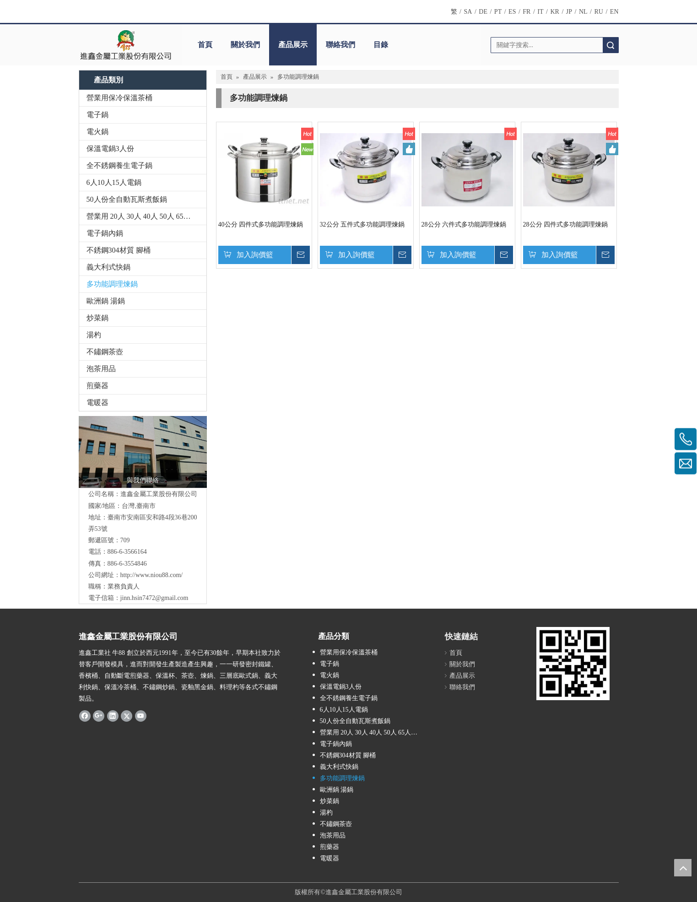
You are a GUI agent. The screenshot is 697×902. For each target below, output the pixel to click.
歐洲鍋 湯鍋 (105, 301)
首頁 (205, 45)
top (683, 867)
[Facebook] (85, 715)
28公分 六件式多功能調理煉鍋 (464, 224)
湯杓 (93, 335)
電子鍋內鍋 (104, 233)
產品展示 (293, 45)
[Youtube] (140, 715)
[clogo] (126, 45)
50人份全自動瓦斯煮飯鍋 (126, 199)
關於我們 (245, 45)
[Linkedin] (113, 715)
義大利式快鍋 (108, 267)
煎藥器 (97, 385)
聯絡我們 (340, 45)
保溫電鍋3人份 (110, 148)
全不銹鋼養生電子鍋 (119, 165)
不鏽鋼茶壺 (104, 352)
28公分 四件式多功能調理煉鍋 (565, 224)
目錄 (380, 45)
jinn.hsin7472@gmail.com (154, 597)
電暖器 (97, 402)
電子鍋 (97, 115)
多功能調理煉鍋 (112, 284)
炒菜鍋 (97, 318)
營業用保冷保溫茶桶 (119, 98)
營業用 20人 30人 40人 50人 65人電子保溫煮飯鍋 (146, 216)
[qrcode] (573, 663)
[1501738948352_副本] (143, 452)
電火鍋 (97, 131)
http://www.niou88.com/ (151, 575)
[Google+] (98, 715)
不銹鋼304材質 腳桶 (118, 250)
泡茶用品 (101, 369)
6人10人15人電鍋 (113, 182)
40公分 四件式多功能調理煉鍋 (260, 224)
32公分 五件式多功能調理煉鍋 (362, 224)
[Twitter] (126, 715)
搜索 (610, 45)
